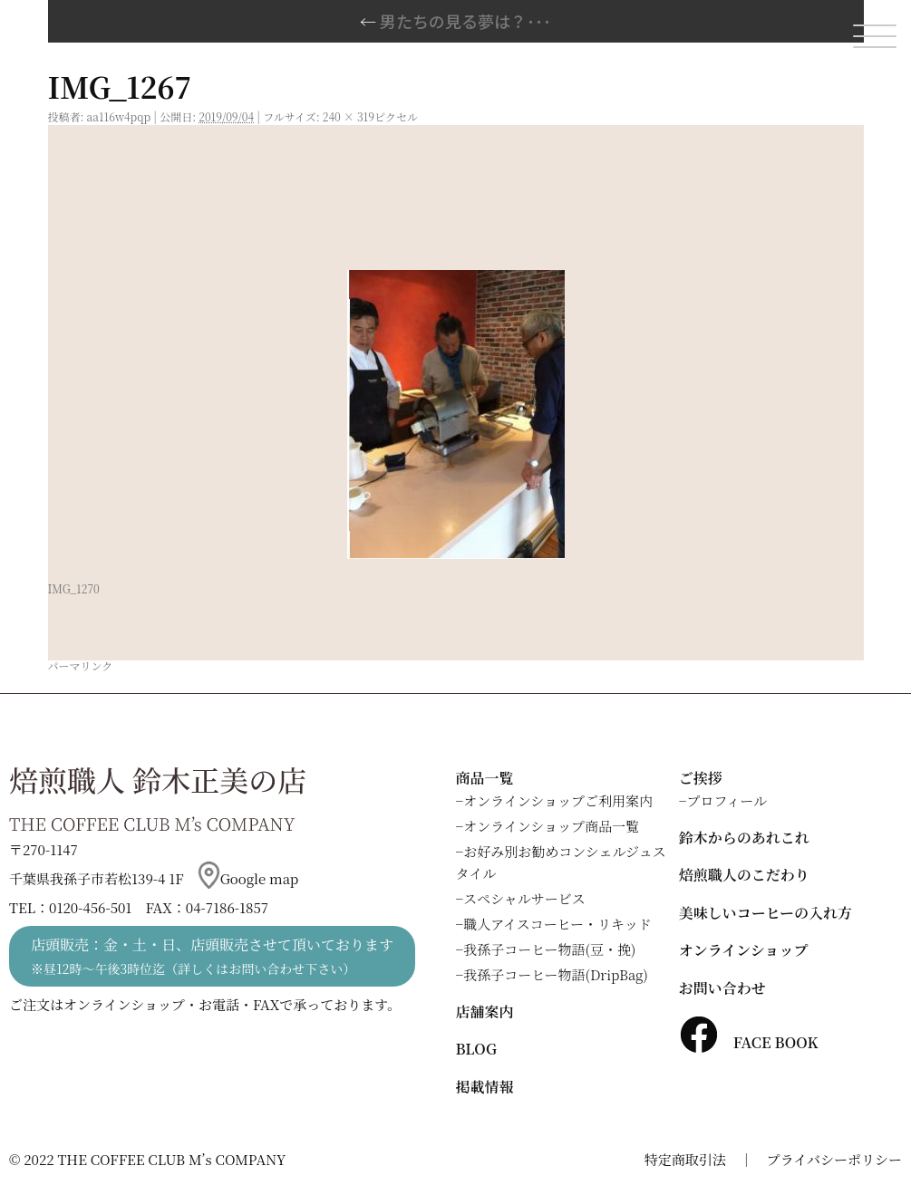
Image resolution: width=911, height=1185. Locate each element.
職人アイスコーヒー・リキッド (557, 923)
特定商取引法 (685, 1159)
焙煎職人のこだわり (744, 874)
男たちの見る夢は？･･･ (455, 21)
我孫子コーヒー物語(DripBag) (555, 974)
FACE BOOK (749, 1042)
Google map (248, 878)
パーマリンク (80, 665)
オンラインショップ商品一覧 (551, 825)
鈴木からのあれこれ (744, 837)
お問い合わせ (722, 988)
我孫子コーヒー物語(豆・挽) (549, 949)
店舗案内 (485, 1011)
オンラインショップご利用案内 (558, 800)
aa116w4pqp (119, 116)
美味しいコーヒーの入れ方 (765, 912)
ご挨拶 (700, 777)
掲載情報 (485, 1086)
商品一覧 (485, 777)
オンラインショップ (744, 949)
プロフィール (726, 800)
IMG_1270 (74, 588)
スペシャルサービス (524, 898)
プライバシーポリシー (834, 1159)
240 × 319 (348, 116)
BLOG (476, 1048)
